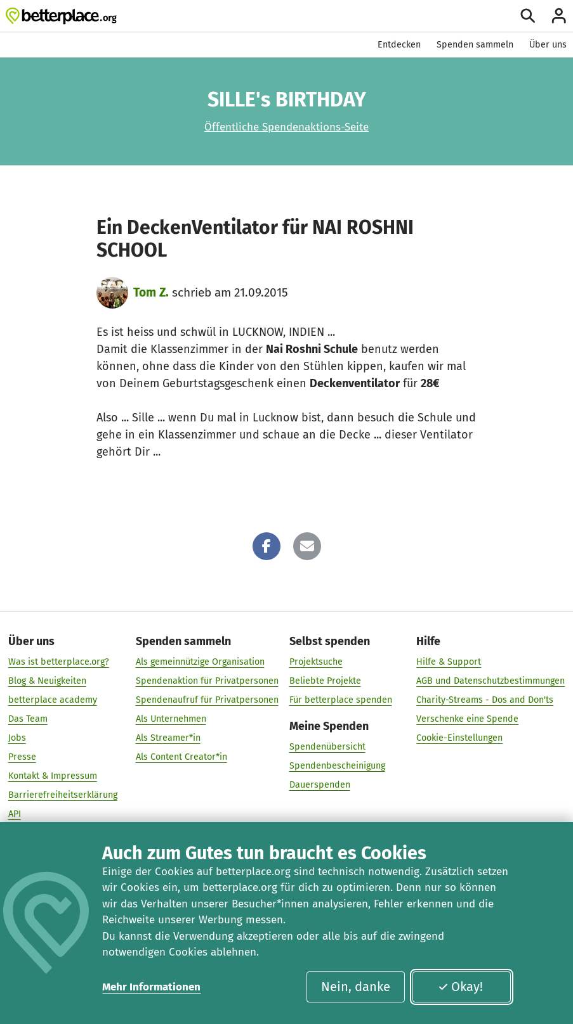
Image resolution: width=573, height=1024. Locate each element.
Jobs (17, 738)
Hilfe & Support (448, 661)
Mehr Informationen (151, 987)
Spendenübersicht (327, 746)
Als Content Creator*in (181, 757)
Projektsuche (316, 661)
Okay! (460, 986)
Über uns (548, 44)
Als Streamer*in (168, 738)
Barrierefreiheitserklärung (62, 795)
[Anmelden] (559, 16)
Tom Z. (151, 292)
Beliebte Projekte (325, 680)
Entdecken (399, 44)
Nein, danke (355, 986)
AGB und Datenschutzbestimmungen (490, 680)
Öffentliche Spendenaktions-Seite (286, 127)
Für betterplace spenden (340, 699)
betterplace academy (52, 699)
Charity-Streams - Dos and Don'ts (484, 699)
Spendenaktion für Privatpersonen (207, 680)
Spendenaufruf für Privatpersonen (207, 699)
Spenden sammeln (475, 44)
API (14, 814)
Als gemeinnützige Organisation (200, 661)
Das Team (28, 719)
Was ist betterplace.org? (58, 661)
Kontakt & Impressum (52, 776)
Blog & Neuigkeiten (47, 680)
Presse (22, 757)
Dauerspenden (319, 784)
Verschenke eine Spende (467, 719)
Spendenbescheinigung (337, 765)
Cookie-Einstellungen (459, 738)
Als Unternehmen (171, 719)
